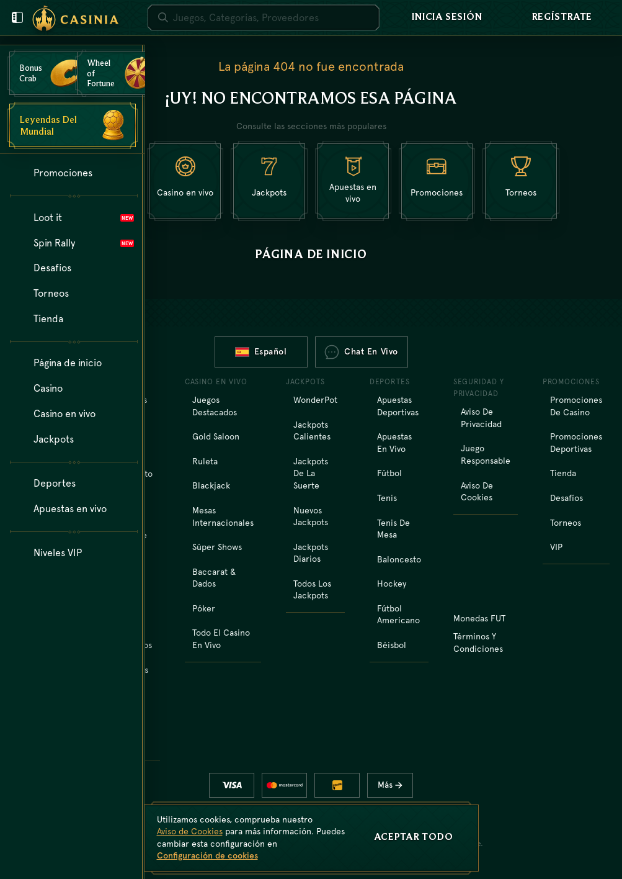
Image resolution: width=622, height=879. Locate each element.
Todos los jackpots (312, 590)
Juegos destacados (214, 406)
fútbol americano (398, 614)
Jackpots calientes (312, 431)
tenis (387, 498)
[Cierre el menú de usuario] (17, 17)
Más (394, 785)
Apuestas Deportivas (398, 406)
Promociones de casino (576, 406)
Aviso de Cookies (477, 491)
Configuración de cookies (207, 855)
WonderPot (315, 400)
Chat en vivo (361, 352)
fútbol (389, 473)
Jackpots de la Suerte (310, 473)
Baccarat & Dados (214, 578)
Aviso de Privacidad (481, 418)
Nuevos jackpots (310, 516)
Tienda (563, 473)
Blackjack (211, 485)
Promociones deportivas (576, 442)
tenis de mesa (393, 529)
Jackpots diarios (310, 553)
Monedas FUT (479, 618)
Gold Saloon (215, 436)
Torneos (565, 523)
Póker (203, 608)
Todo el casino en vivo (221, 639)
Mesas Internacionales (223, 516)
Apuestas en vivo (394, 442)
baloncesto (399, 559)
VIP (556, 547)
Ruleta (205, 461)
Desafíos (566, 498)
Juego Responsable (485, 454)
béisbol (391, 645)
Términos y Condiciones (478, 642)
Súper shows (217, 547)
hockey (391, 583)
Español (261, 351)
